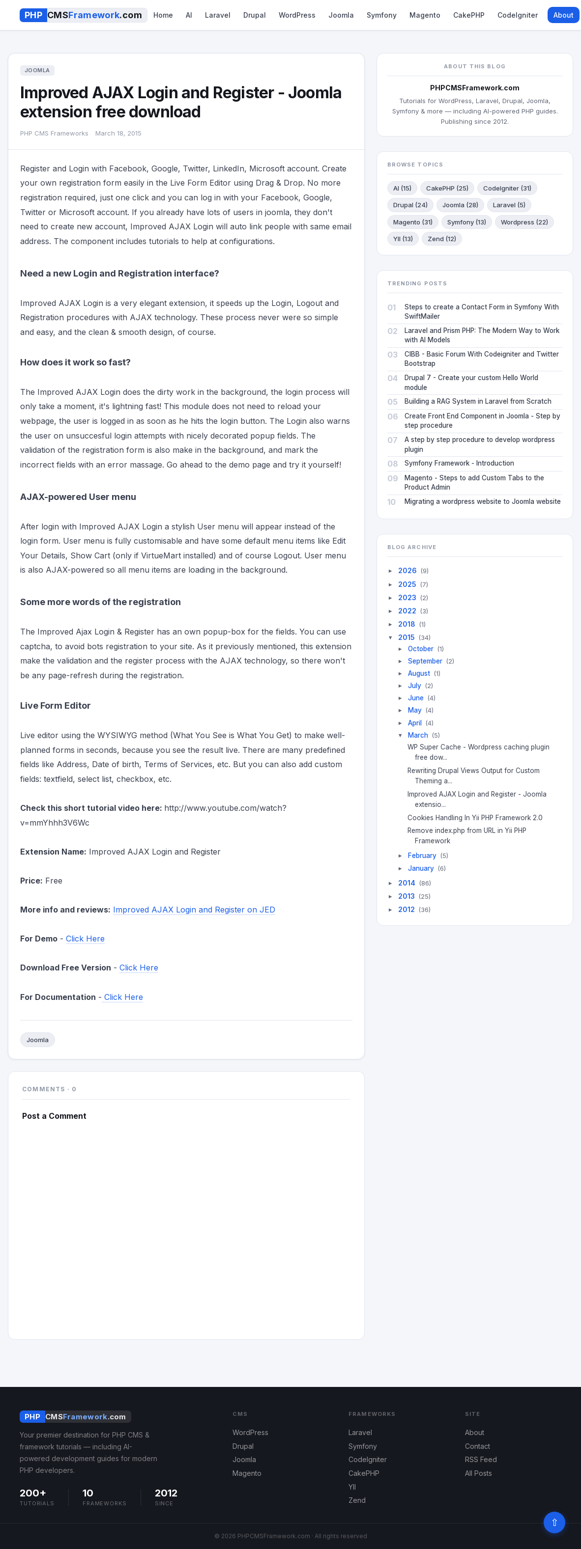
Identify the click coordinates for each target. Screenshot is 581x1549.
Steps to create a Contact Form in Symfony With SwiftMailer (482, 312)
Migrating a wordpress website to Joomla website (483, 501)
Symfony (382, 15)
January (421, 868)
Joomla (341, 15)
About (563, 15)
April (415, 723)
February (422, 855)
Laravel (218, 15)
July (414, 686)
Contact (477, 1446)
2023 (407, 597)
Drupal (254, 15)
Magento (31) (413, 222)
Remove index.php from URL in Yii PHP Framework (470, 836)
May (415, 710)
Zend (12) (442, 239)
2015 (406, 637)
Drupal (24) (410, 205)
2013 (406, 896)
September (425, 661)
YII (352, 1487)
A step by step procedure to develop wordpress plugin (480, 444)
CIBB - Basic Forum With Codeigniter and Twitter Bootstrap (482, 359)
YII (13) (403, 239)
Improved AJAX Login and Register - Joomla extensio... (481, 799)
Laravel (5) (509, 205)
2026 (407, 570)
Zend (357, 1500)
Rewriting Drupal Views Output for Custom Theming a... (477, 776)
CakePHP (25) (447, 188)
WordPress (297, 15)
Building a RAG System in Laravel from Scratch (478, 401)
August (419, 673)
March (418, 735)
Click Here (85, 938)
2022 (407, 611)
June (416, 698)
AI (189, 15)
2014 (406, 883)
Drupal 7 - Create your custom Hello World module (471, 382)
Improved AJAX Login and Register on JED (194, 909)
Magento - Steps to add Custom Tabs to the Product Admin (474, 483)
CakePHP (469, 15)
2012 (406, 909)
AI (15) (402, 188)
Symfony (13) (466, 222)
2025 (407, 584)
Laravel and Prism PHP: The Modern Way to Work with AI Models (482, 335)
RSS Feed (481, 1459)
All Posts (478, 1473)
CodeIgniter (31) (507, 188)
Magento (424, 15)
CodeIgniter (517, 15)
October (421, 649)
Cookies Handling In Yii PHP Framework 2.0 (479, 818)
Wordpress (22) (524, 222)
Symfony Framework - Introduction (459, 463)
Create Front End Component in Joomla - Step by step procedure (482, 421)
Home (163, 15)
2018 (406, 624)
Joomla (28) (460, 205)
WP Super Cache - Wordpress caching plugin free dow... (482, 752)
